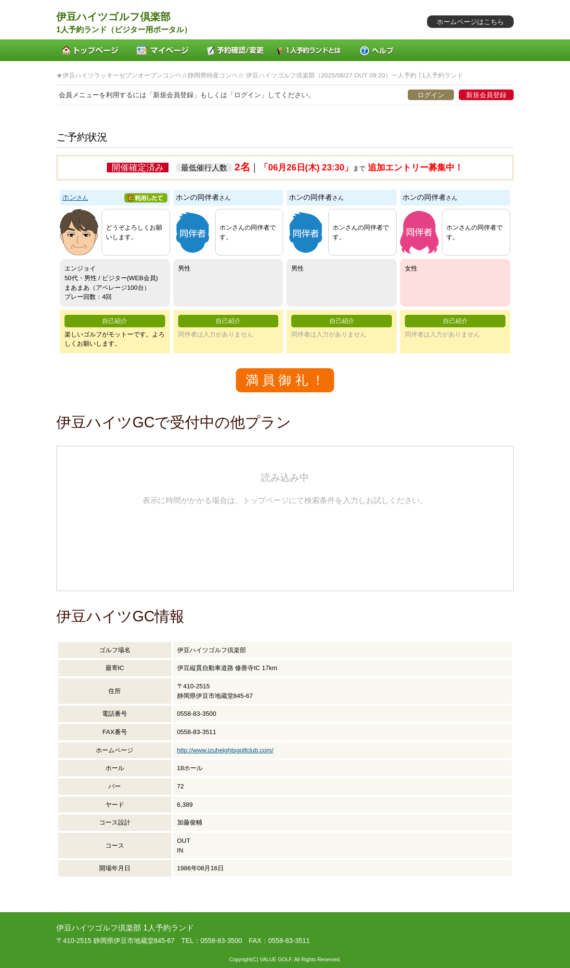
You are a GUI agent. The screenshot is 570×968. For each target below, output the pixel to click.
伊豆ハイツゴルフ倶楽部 (113, 16)
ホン (75, 197)
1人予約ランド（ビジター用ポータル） (124, 30)
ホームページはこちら (470, 22)
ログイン (430, 95)
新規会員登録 (486, 95)
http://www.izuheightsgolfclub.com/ (225, 750)
